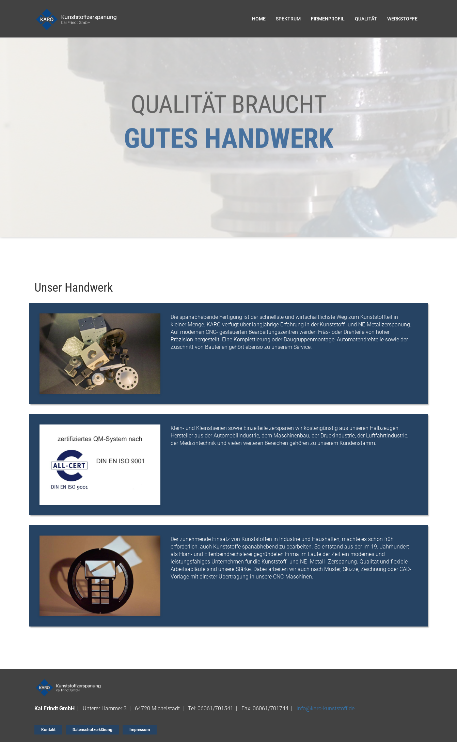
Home (259, 18)
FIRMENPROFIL (328, 18)
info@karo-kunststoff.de (325, 708)
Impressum (139, 729)
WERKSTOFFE (402, 18)
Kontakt (48, 729)
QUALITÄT (366, 18)
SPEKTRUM (288, 18)
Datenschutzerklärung (92, 729)
